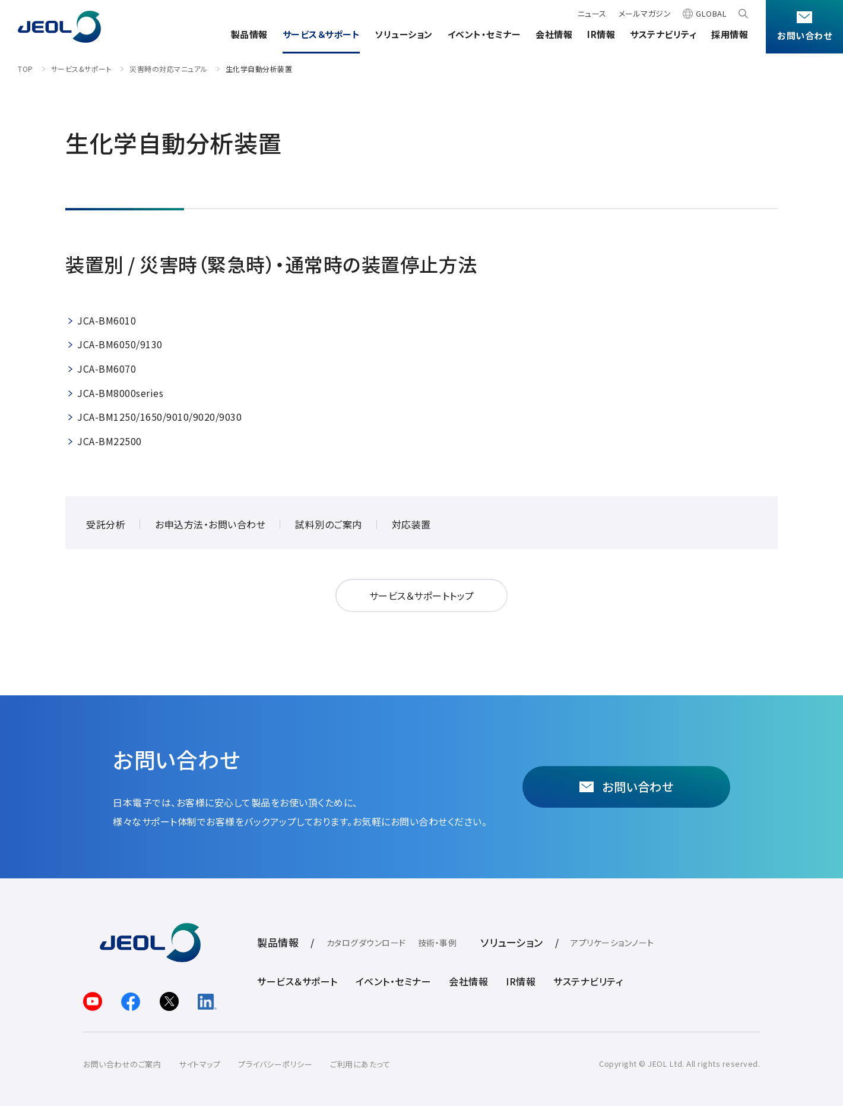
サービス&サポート (81, 69)
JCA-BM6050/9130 (120, 344)
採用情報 (729, 34)
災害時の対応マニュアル (168, 69)
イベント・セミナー (484, 34)
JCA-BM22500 (109, 441)
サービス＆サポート (321, 34)
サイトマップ (199, 1064)
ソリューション (404, 34)
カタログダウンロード (366, 943)
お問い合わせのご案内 (122, 1064)
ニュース (592, 13)
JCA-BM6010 (106, 320)
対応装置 (411, 524)
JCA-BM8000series (120, 393)
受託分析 (105, 524)
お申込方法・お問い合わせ (210, 524)
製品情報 (249, 34)
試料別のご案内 (328, 524)
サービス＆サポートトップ (421, 595)
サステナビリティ (663, 34)
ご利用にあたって (360, 1064)
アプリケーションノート (612, 943)
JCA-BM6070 (106, 368)
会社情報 (553, 34)
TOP (25, 69)
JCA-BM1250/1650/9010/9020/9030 (159, 416)
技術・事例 (437, 943)
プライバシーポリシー (275, 1064)
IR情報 (601, 34)
